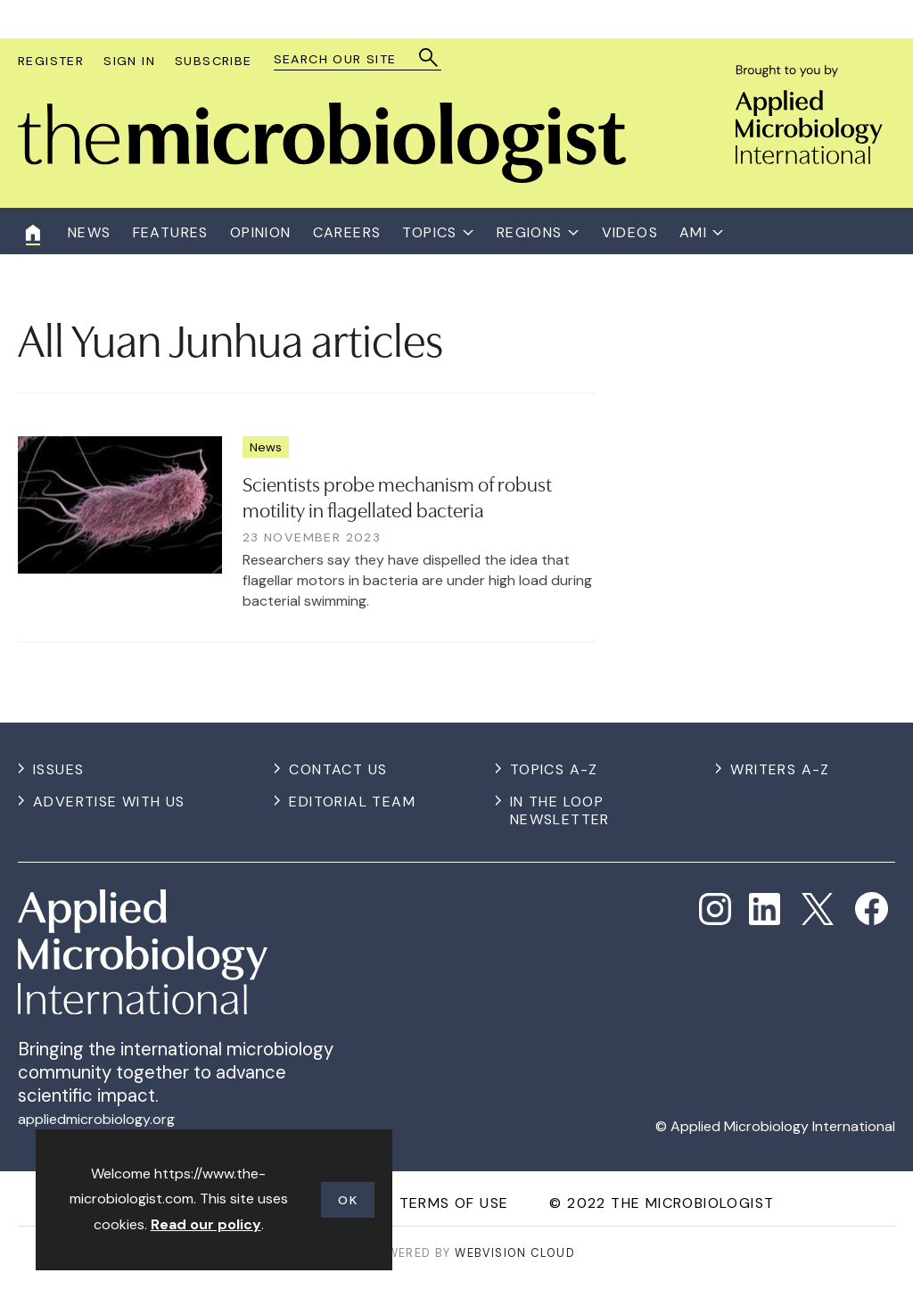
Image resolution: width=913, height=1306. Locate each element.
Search (429, 57)
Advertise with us (109, 801)
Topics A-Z (554, 769)
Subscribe (213, 61)
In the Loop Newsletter (560, 810)
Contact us (338, 769)
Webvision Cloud (515, 1253)
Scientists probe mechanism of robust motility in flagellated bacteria (397, 495)
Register (51, 61)
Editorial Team (352, 801)
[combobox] (349, 59)
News (266, 447)
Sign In (129, 61)
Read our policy (206, 1224)
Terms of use (454, 1203)
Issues (58, 769)
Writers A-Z (779, 769)
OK (348, 1200)
